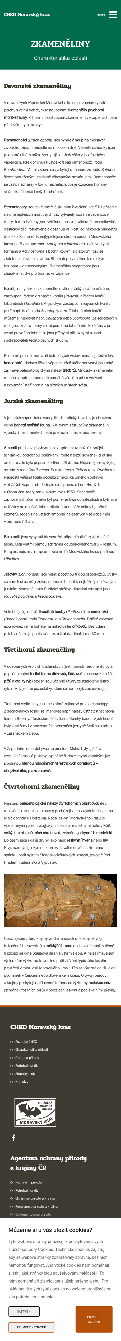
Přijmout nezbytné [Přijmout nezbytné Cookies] (31, 1327)
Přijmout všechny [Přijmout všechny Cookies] (94, 1319)
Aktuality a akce (26, 1074)
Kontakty (21, 1081)
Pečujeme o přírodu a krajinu (36, 1206)
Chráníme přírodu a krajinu (35, 1198)
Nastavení (24, 1311)
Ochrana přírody (27, 1057)
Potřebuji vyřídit (26, 1065)
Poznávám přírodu (28, 1182)
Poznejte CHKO (26, 1041)
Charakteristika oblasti (31, 1049)
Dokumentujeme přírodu (33, 1214)
